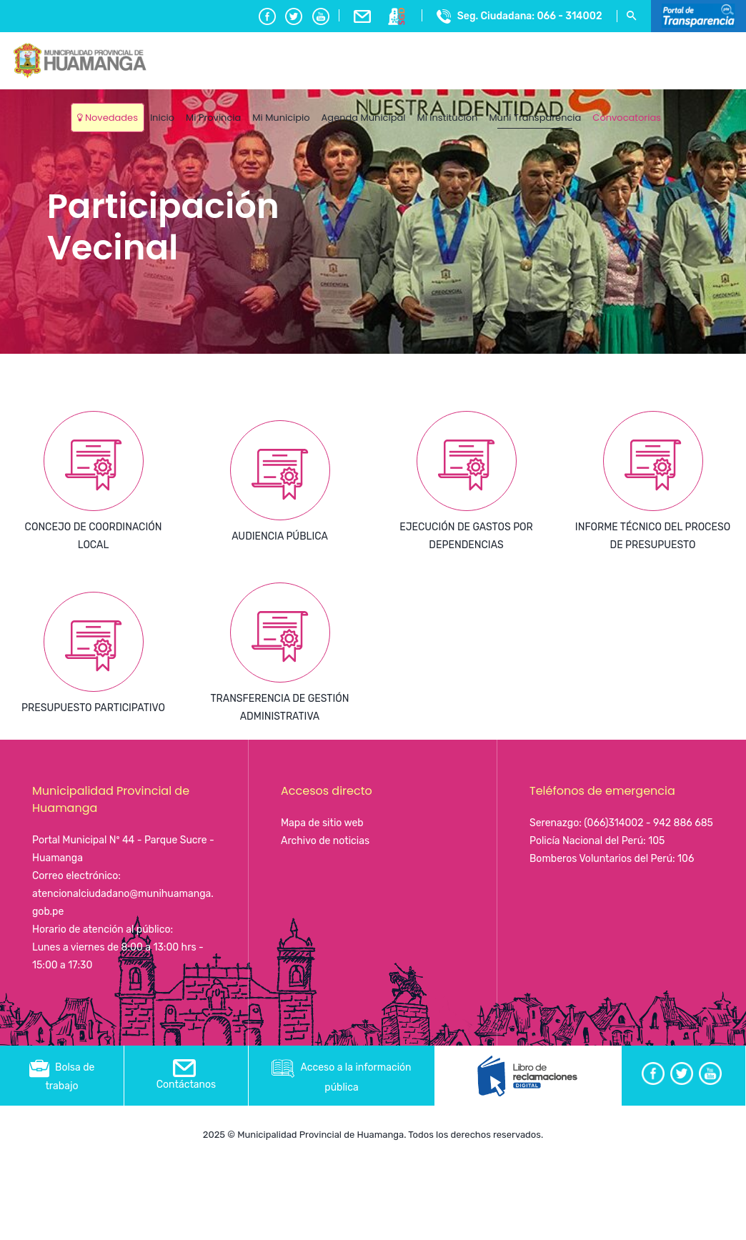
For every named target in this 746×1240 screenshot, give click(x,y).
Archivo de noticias (325, 841)
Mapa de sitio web (322, 823)
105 (656, 841)
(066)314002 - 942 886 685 (648, 823)
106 (685, 859)
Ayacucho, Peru (700, 107)
